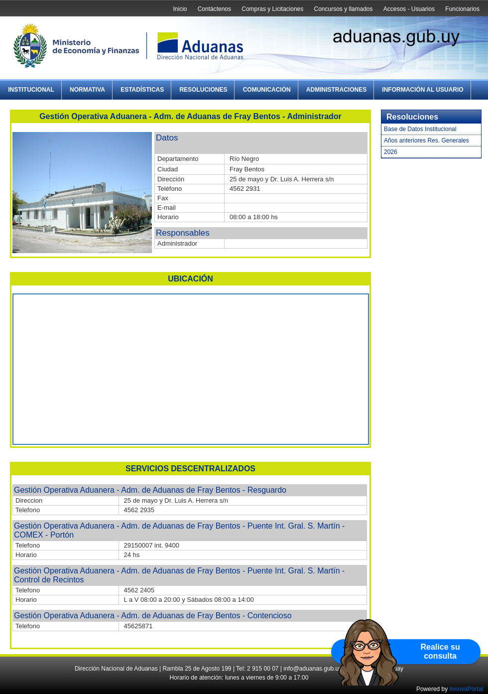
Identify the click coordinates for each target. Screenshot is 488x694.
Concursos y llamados (343, 8)
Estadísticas (142, 89)
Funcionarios (462, 8)
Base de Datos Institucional (420, 129)
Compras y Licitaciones (272, 8)
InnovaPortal (466, 689)
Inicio (180, 8)
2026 (390, 151)
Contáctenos (214, 8)
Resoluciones (203, 89)
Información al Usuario (422, 89)
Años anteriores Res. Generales (426, 140)
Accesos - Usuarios (409, 8)
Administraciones (336, 89)
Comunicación (267, 89)
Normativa (87, 89)
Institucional (31, 89)
